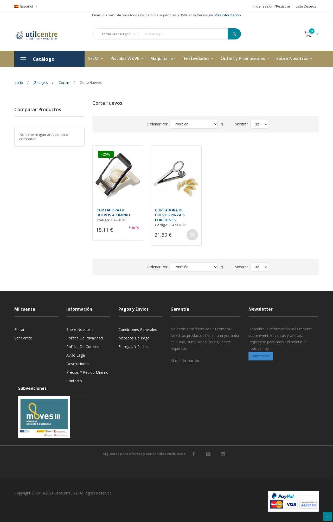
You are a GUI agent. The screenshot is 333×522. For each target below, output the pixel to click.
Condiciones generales (137, 329)
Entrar (19, 329)
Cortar (64, 82)
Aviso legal (76, 355)
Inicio (18, 82)
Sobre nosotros (79, 329)
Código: (103, 220)
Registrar (283, 6)
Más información (227, 15)
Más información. (185, 360)
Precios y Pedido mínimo (87, 372)
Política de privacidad (84, 338)
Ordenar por (157, 124)
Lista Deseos (306, 6)
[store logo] (40, 34)
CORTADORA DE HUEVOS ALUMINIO (113, 212)
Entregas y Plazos (133, 346)
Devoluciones (77, 363)
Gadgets (41, 82)
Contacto (74, 380)
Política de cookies (82, 346)
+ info (134, 227)
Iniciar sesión (263, 6)
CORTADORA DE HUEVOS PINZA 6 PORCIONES (169, 215)
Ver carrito (23, 338)
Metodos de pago (134, 338)
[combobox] (187, 34)
